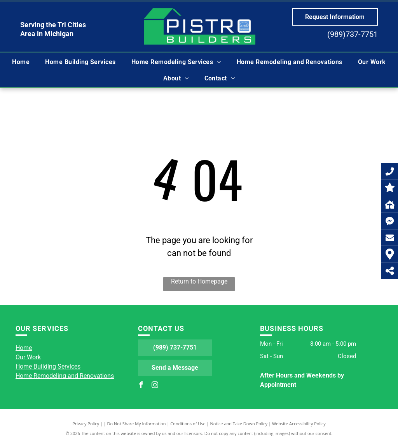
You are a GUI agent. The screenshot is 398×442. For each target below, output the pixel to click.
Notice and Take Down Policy (239, 423)
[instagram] (155, 386)
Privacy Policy (85, 423)
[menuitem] (20, 62)
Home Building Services (48, 366)
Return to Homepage (199, 281)
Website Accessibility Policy (299, 423)
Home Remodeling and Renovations (65, 375)
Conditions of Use (188, 423)
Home (24, 348)
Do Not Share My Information (136, 423)
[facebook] (141, 386)
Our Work (28, 357)
